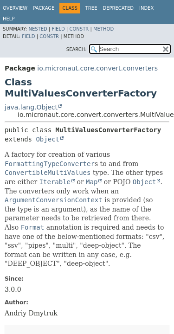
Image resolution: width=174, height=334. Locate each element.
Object (47, 139)
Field (58, 29)
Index (146, 8)
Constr (79, 29)
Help (8, 18)
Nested (37, 29)
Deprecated (118, 8)
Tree (91, 8)
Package (43, 8)
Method (103, 29)
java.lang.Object (31, 107)
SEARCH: (76, 49)
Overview (15, 8)
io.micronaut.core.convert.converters (97, 68)
